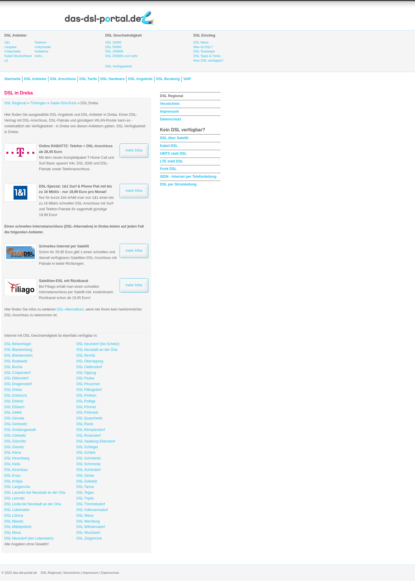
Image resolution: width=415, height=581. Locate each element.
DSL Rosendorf (88, 436)
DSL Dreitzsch (15, 395)
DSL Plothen (86, 395)
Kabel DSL (169, 146)
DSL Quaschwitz (89, 418)
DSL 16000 (113, 42)
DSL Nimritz (85, 355)
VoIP (187, 79)
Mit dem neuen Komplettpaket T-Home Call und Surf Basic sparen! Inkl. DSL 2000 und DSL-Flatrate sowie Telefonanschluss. (76, 157)
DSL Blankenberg (18, 350)
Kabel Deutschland (18, 56)
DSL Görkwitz (15, 436)
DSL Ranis (84, 424)
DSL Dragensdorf (18, 384)
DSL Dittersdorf (16, 378)
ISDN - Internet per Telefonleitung (188, 177)
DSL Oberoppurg (89, 361)
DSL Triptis (85, 498)
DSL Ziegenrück (89, 538)
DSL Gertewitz (15, 424)
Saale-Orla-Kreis (63, 103)
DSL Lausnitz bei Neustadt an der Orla (34, 493)
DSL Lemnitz (14, 498)
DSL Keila (12, 464)
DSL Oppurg (86, 373)
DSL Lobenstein (17, 510)
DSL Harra (12, 453)
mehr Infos (134, 150)
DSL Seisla (85, 476)
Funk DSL (168, 169)
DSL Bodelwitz (15, 361)
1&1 (7, 42)
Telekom (41, 42)
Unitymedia (12, 51)
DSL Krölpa (13, 481)
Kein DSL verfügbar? (208, 60)
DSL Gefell (12, 412)
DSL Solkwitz (86, 481)
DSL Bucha (13, 367)
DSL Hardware (112, 79)
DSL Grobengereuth (20, 430)
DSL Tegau (85, 493)
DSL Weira (84, 516)
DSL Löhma (13, 516)
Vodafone (41, 51)
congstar (10, 47)
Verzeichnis (170, 104)
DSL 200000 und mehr (121, 56)
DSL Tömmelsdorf (90, 504)
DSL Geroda (14, 418)
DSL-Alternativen (70, 309)
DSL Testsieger (204, 51)
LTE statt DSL (171, 161)
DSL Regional (15, 103)
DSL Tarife (88, 79)
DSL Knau (12, 476)
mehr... (39, 56)
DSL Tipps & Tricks (207, 56)
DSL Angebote (140, 79)
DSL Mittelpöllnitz (18, 527)
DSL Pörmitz (86, 407)
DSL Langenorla (17, 487)
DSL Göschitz (15, 441)
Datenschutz (170, 119)
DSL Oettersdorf (89, 367)
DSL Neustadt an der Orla (96, 350)
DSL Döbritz (13, 401)
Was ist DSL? (203, 47)
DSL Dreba (13, 390)
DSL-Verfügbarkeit (118, 66)
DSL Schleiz (86, 453)
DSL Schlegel (87, 447)
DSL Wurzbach (88, 533)
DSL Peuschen (88, 384)
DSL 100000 (114, 51)
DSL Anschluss (63, 79)
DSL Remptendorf (90, 430)
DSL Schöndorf (88, 470)
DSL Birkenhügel (17, 344)
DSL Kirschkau (16, 470)
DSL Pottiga (85, 401)
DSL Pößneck (87, 412)
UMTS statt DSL (173, 154)
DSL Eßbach (14, 407)
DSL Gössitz (14, 447)
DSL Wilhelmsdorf (90, 527)
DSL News (201, 42)
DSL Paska (85, 378)
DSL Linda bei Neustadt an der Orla (32, 504)
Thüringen (38, 103)
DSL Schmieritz (88, 458)
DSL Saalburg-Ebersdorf (95, 441)
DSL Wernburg (88, 521)
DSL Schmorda (88, 464)
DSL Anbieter (35, 79)
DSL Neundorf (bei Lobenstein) (28, 538)
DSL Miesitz (13, 521)
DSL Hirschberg (16, 458)
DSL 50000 (113, 47)
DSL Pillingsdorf (89, 390)
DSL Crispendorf (17, 373)
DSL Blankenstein (18, 355)
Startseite (12, 79)
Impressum (169, 111)
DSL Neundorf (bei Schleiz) (98, 344)
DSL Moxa (12, 533)
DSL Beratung (168, 79)
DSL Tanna (85, 487)
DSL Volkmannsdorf (92, 510)
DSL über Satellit (174, 138)
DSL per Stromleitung (178, 184)
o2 (6, 60)
